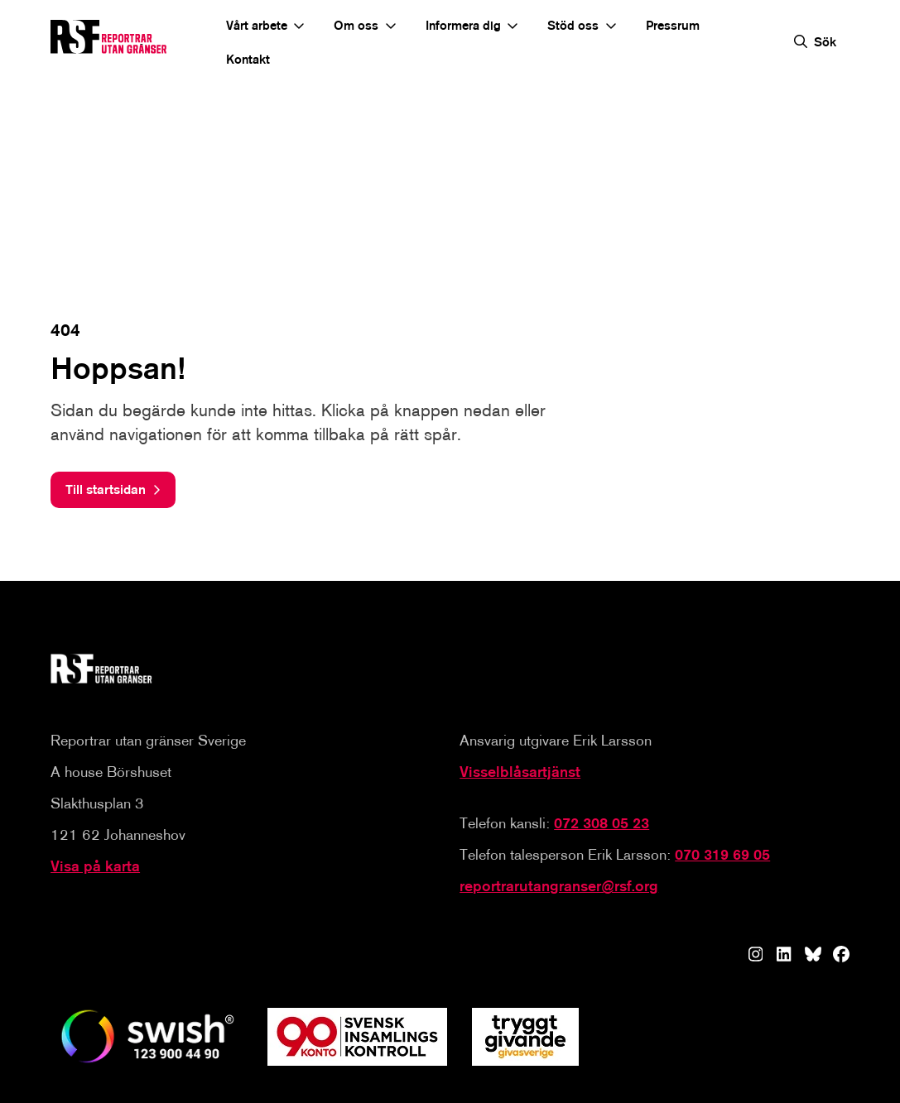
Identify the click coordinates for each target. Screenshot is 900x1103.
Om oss (356, 25)
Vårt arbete (256, 25)
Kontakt (248, 59)
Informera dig (463, 25)
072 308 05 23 (601, 823)
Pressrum (673, 25)
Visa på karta (95, 866)
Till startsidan (106, 490)
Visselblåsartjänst (520, 772)
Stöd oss (573, 25)
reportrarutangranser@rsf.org (559, 886)
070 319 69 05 (722, 855)
